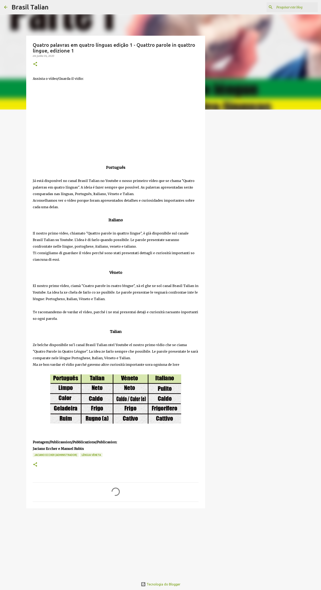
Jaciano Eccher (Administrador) (55, 455)
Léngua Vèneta (91, 455)
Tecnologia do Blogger (160, 584)
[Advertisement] (116, 543)
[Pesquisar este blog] (296, 7)
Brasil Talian (30, 7)
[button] (35, 64)
